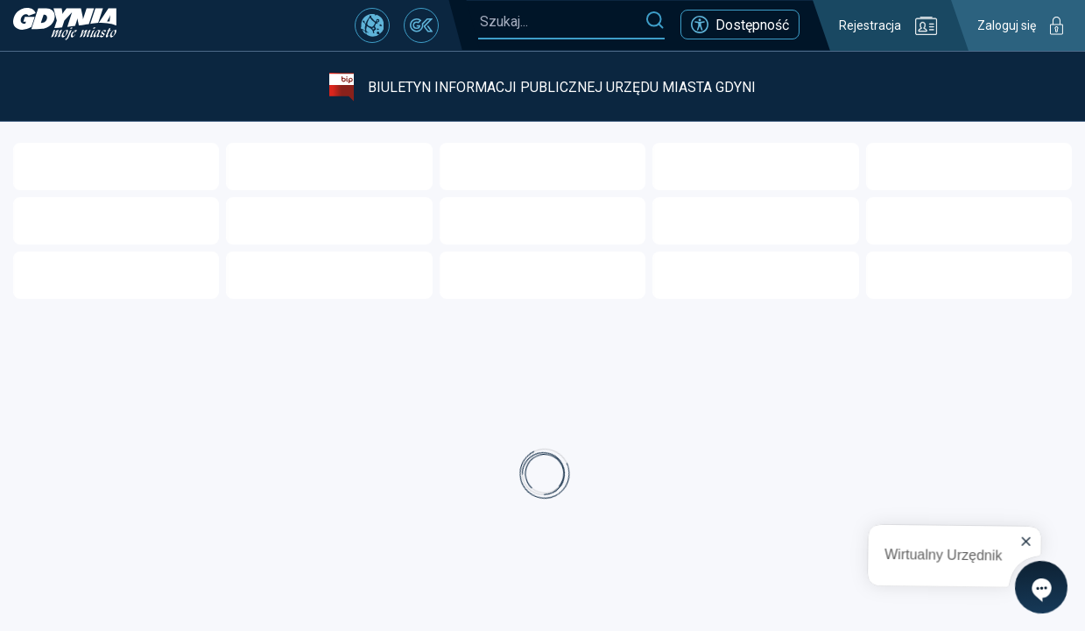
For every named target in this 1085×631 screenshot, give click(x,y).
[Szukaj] (655, 21)
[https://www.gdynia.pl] (64, 25)
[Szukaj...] (561, 21)
